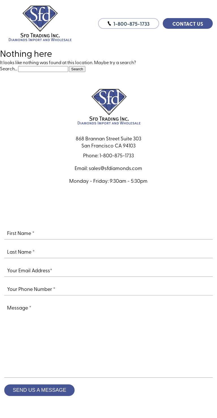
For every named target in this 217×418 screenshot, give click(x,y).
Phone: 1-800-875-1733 (108, 155)
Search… (8, 68)
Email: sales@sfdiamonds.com (108, 167)
